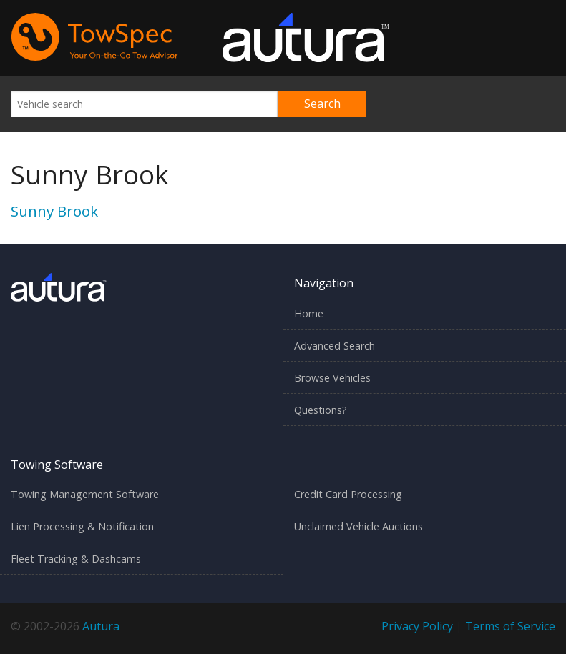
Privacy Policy (417, 626)
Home (308, 313)
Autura (100, 626)
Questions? (320, 410)
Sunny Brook (54, 211)
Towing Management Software (85, 494)
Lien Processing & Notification (82, 526)
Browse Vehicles (332, 378)
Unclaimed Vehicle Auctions (358, 526)
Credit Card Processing (348, 494)
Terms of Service (510, 626)
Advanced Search (334, 345)
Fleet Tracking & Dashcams (76, 558)
